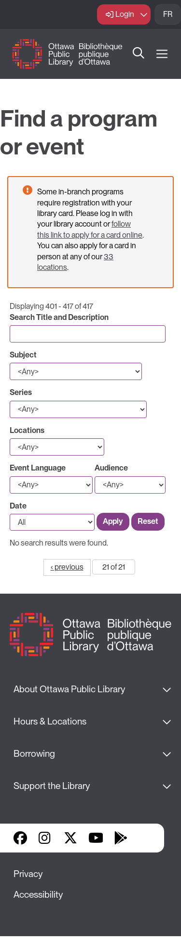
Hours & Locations (50, 721)
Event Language (38, 467)
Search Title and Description (59, 317)
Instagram (45, 838)
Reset (148, 521)
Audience (111, 467)
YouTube (95, 838)
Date (18, 505)
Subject (23, 354)
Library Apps (146, 838)
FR (167, 14)
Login (124, 14)
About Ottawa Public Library (69, 689)
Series (21, 392)
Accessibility (38, 894)
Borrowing (34, 753)
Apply (113, 521)
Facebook (20, 838)
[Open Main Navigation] (162, 54)
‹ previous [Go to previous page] (67, 567)
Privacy (28, 873)
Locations (27, 430)
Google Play (120, 838)
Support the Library (52, 785)
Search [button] (139, 53)
